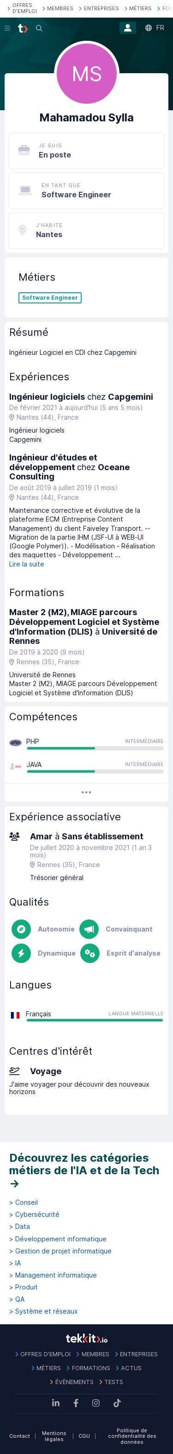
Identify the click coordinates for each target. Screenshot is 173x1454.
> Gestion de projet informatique (60, 1251)
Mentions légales (54, 1436)
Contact (19, 1436)
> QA (16, 1299)
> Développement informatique (58, 1239)
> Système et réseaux (43, 1311)
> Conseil (23, 1202)
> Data (19, 1226)
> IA (15, 1263)
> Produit (23, 1287)
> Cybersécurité (34, 1214)
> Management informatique (53, 1275)
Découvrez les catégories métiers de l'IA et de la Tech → (84, 1170)
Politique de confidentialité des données (132, 1436)
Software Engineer (50, 298)
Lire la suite (26, 564)
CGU (84, 1436)
